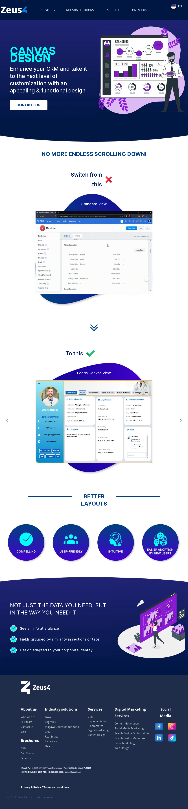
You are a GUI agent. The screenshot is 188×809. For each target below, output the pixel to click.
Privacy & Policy (31, 787)
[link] (141, 27)
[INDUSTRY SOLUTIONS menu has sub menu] (81, 10)
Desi (99, 735)
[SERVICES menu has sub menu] (48, 10)
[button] (7, 420)
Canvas (92, 735)
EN (176, 6)
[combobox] (178, 4)
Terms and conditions (56, 787)
